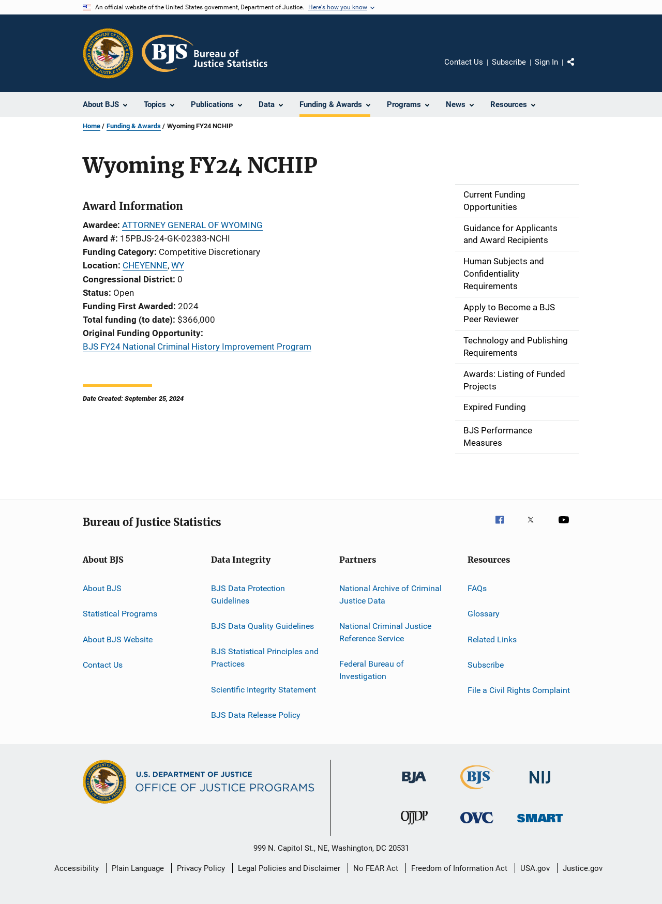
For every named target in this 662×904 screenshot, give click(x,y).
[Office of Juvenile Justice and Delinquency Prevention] (414, 826)
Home (91, 126)
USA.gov (535, 868)
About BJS (102, 588)
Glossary (484, 614)
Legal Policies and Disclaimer (289, 868)
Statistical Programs (120, 614)
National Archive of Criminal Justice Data (390, 594)
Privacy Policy (201, 868)
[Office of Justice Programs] (108, 53)
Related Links (492, 639)
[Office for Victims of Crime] (476, 825)
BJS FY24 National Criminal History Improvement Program (197, 346)
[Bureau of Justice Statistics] (477, 791)
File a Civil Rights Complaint (519, 690)
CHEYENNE (145, 265)
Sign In (546, 62)
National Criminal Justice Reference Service (385, 632)
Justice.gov (583, 868)
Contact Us (463, 62)
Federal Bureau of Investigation (371, 670)
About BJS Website (118, 639)
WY (177, 265)
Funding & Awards (134, 126)
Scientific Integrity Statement (263, 689)
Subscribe (509, 62)
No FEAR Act (375, 868)
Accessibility (76, 868)
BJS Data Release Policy (255, 715)
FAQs (477, 588)
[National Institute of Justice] (540, 785)
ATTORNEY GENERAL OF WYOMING (192, 225)
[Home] (204, 53)
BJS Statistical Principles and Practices (265, 657)
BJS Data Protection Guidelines (248, 594)
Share (579, 69)
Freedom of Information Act (459, 868)
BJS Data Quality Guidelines (262, 626)
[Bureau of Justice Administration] (414, 785)
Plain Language (138, 868)
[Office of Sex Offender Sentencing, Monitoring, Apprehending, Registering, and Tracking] (540, 824)
